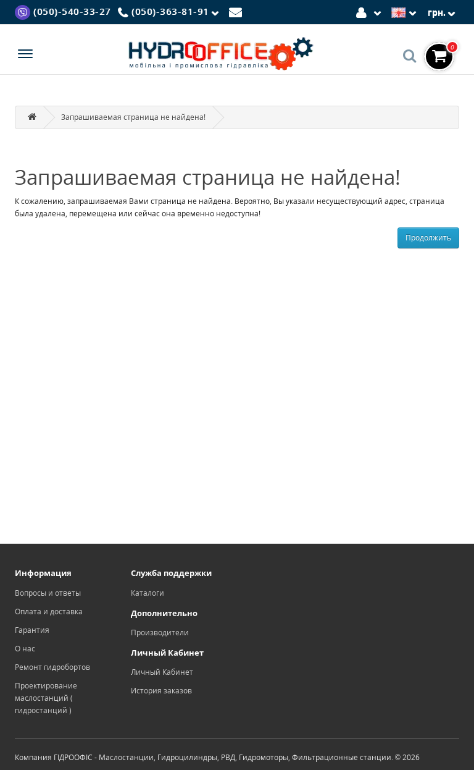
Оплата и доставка (49, 611)
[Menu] (25, 55)
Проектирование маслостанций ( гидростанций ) (46, 698)
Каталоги (147, 593)
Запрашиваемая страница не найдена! (133, 117)
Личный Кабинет (162, 672)
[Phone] (170, 12)
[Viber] (63, 11)
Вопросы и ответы (48, 593)
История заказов (161, 690)
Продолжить (428, 237)
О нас (25, 648)
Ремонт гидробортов (52, 667)
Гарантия (32, 630)
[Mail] (237, 11)
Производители (160, 632)
